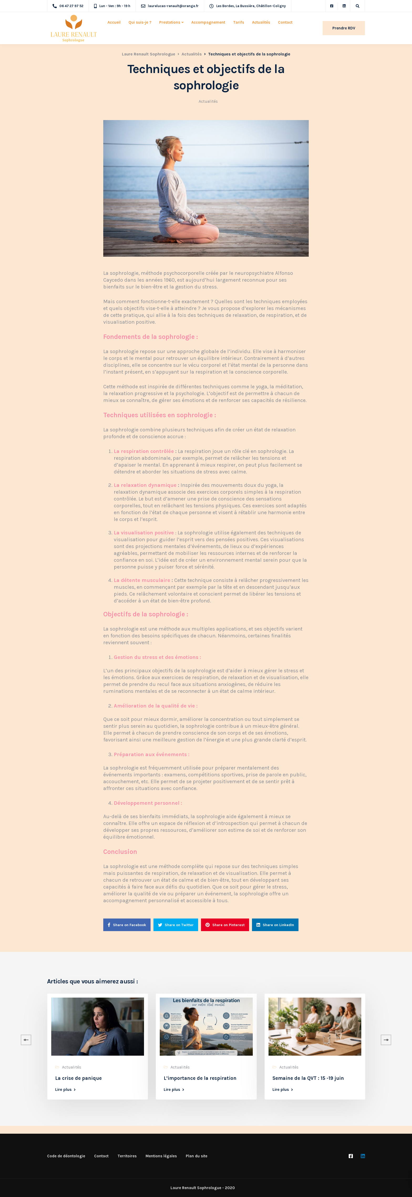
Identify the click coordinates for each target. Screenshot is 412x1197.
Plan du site (196, 1156)
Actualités (261, 22)
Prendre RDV (343, 28)
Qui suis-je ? (139, 22)
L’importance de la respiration (200, 1078)
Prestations (169, 22)
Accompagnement (208, 22)
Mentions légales (161, 1156)
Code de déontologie (66, 1156)
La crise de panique (78, 1078)
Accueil (114, 22)
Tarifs (238, 22)
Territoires (127, 1156)
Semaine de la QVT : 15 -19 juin (308, 1078)
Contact (285, 22)
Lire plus (63, 1089)
